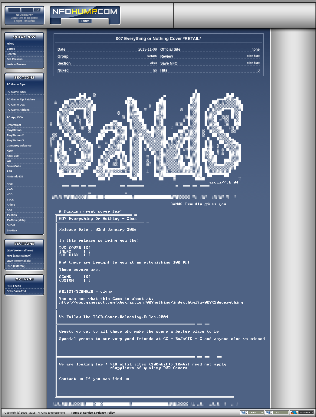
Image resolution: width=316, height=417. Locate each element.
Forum (85, 20)
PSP (9, 171)
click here (253, 55)
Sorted (11, 48)
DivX (10, 184)
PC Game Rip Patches (21, 99)
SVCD (10, 199)
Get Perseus (15, 59)
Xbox (10, 150)
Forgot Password (24, 20)
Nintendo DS (15, 176)
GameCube (14, 166)
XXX (9, 209)
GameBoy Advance (19, 145)
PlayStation (14, 130)
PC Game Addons (18, 109)
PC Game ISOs (16, 91)
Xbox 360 (13, 155)
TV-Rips (12, 215)
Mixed (11, 43)
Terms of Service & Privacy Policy (93, 412)
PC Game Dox (16, 104)
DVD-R (11, 225)
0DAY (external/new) (20, 250)
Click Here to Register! (24, 17)
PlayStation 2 (15, 135)
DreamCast (14, 124)
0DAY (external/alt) (19, 260)
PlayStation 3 (15, 140)
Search (11, 53)
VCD (9, 194)
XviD (10, 189)
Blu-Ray (12, 230)
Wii (9, 161)
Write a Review (16, 64)
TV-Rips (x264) (16, 220)
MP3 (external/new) (19, 255)
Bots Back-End (16, 291)
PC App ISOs (15, 117)
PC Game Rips (16, 84)
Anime (11, 204)
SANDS (152, 55)
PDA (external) (16, 265)
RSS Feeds (14, 286)
